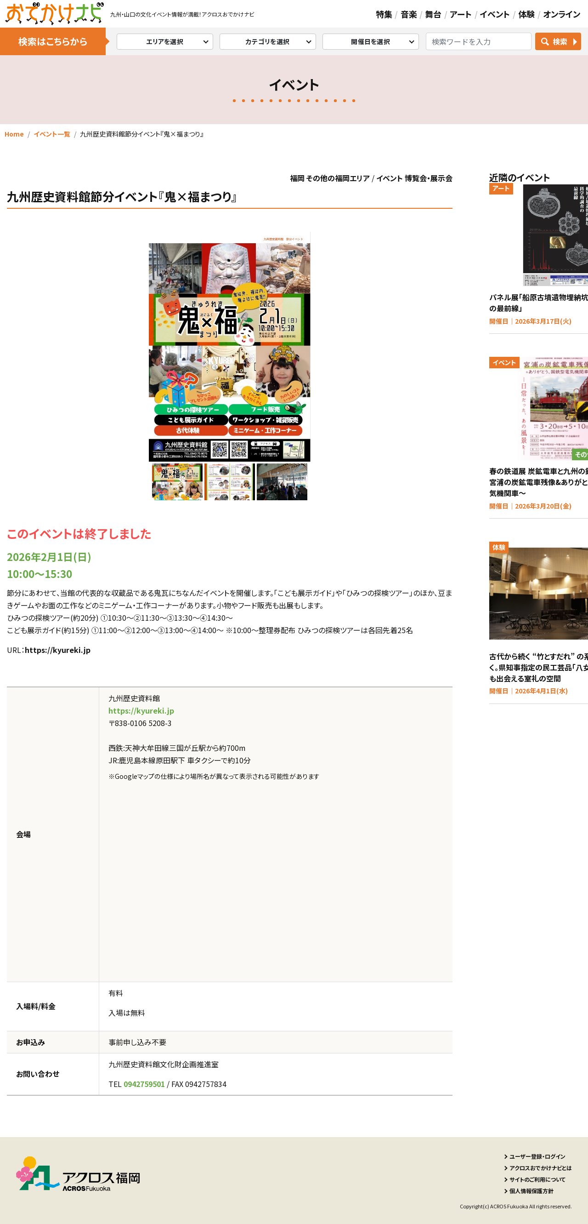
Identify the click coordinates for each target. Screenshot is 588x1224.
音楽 (409, 14)
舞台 (433, 14)
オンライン (561, 14)
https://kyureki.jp (57, 649)
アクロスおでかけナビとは (540, 1168)
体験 (526, 14)
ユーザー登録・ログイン (537, 1156)
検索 (560, 41)
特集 (384, 14)
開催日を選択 (370, 41)
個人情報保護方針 (531, 1191)
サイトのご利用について (537, 1179)
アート (461, 14)
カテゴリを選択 (267, 41)
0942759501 (144, 1083)
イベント (495, 14)
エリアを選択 (164, 41)
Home (14, 133)
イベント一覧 (52, 133)
